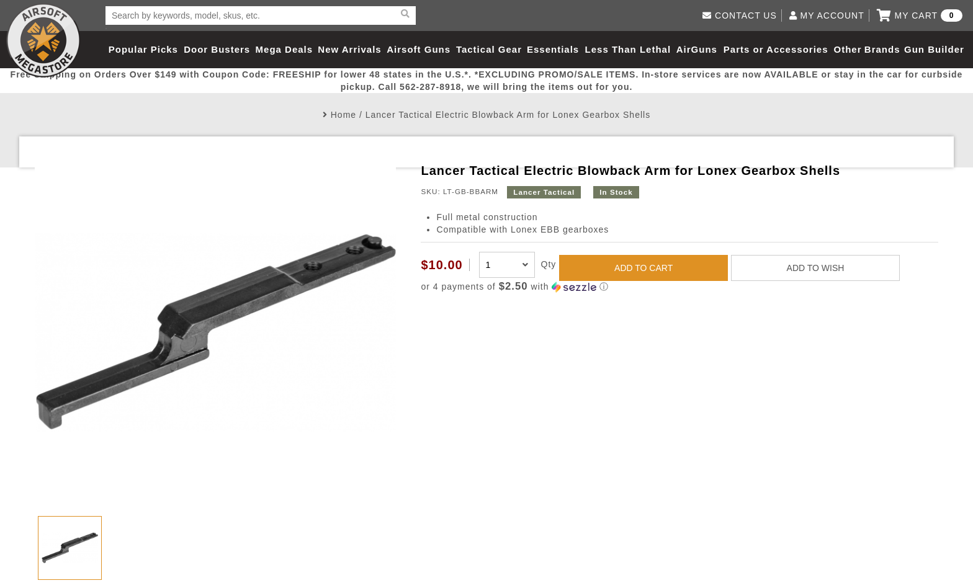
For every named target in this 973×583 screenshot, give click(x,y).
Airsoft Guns (419, 49)
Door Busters (217, 49)
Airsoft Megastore (43, 40)
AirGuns (696, 49)
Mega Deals (284, 49)
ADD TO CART (643, 268)
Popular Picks (143, 49)
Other (847, 49)
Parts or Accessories (776, 49)
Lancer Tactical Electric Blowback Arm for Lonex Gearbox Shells (507, 115)
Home (343, 115)
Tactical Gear (489, 49)
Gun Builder (934, 49)
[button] (679, 287)
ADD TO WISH (816, 268)
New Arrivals (349, 49)
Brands (882, 49)
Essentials (553, 49)
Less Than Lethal (628, 49)
